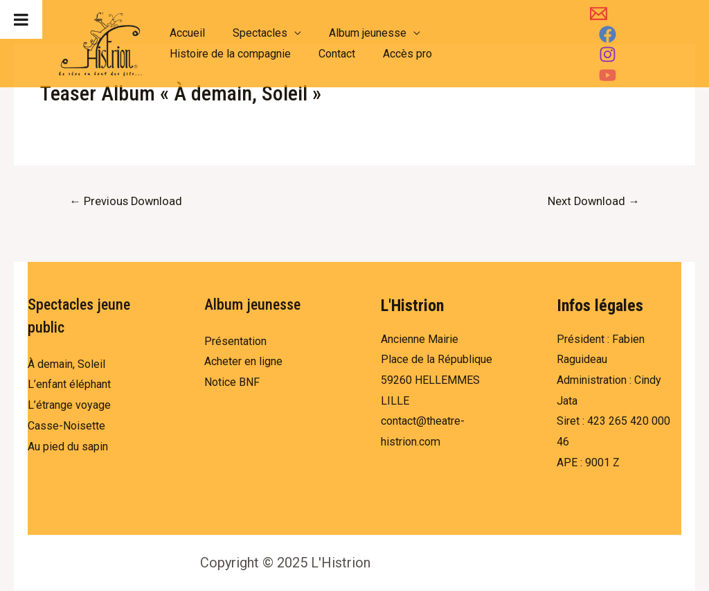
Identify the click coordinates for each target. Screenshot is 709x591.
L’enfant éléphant (69, 384)
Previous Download (127, 202)
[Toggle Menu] (21, 19)
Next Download (592, 202)
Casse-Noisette (66, 426)
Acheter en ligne (243, 362)
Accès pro (393, 53)
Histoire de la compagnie (227, 53)
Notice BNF (232, 382)
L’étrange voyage (69, 405)
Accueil (184, 32)
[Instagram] (601, 54)
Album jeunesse (354, 32)
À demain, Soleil (66, 364)
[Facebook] (627, 34)
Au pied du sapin (68, 447)
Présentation (235, 342)
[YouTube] (636, 54)
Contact (328, 53)
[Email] (593, 34)
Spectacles (251, 32)
